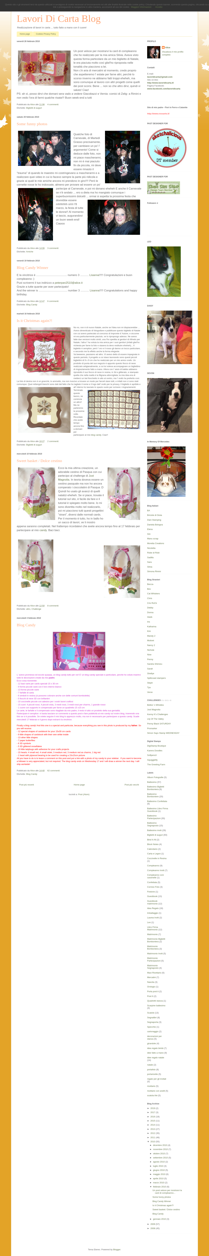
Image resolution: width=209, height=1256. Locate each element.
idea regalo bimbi (155, 1048)
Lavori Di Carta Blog (59, 18)
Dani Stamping (154, 520)
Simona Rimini (154, 571)
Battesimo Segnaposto (152, 824)
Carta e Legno (154, 853)
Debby (150, 607)
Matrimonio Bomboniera (153, 947)
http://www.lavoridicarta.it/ (160, 83)
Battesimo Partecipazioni (154, 817)
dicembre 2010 (160, 1145)
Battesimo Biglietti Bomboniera (155, 788)
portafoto (151, 1069)
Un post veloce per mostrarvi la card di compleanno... (167, 1191)
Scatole (150, 1013)
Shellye (150, 673)
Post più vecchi (132, 784)
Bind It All (151, 839)
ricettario (151, 1086)
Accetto (158, 7)
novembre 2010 (160, 1149)
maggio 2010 (159, 1174)
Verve (150, 692)
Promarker (152, 728)
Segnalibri (152, 1017)
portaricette (152, 1074)
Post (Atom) (84, 794)
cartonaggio (152, 1031)
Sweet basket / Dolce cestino (39, 461)
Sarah (150, 668)
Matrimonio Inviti (155, 953)
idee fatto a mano (155, 1053)
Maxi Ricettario (154, 972)
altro (28, 609)
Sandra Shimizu (154, 664)
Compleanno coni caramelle (155, 876)
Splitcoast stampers (156, 678)
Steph (150, 683)
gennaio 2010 (160, 1219)
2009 (153, 1224)
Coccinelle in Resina (157, 858)
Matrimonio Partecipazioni (154, 959)
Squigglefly (152, 760)
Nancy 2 (151, 645)
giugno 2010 (159, 1170)
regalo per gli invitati (156, 1079)
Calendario (152, 849)
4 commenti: (53, 104)
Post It (150, 996)
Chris (149, 598)
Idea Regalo (153, 908)
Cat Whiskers (153, 593)
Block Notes (152, 844)
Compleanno (153, 865)
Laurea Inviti (153, 917)
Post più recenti (26, 784)
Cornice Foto (153, 887)
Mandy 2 (151, 636)
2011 (153, 1137)
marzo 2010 (159, 1182)
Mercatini (151, 977)
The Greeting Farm (156, 764)
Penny (150, 659)
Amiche (29, 251)
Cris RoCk (152, 603)
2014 (153, 1125)
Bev (149, 589)
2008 (153, 1228)
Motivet (150, 640)
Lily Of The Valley (155, 719)
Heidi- (150, 617)
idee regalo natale (155, 1057)
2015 (153, 1120)
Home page (25, 34)
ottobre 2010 (159, 1153)
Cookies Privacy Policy (46, 34)
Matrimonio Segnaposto (152, 966)
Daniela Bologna (155, 524)
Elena (150, 529)
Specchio (151, 1027)
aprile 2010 (158, 1178)
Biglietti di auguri (34, 108)
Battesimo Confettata (157, 801)
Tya (149, 687)
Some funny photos (32, 124)
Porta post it (152, 991)
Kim (149, 631)
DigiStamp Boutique (156, 746)
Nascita (150, 982)
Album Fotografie (155, 777)
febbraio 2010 (160, 1186)
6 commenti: (53, 301)
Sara (149, 562)
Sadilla (150, 557)
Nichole (150, 650)
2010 (153, 1141)
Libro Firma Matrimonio (152, 928)
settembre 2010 (160, 1157)
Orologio (151, 986)
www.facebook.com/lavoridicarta (163, 88)
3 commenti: (53, 248)
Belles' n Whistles (155, 705)
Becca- (150, 584)
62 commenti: (53, 770)
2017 (153, 1112)
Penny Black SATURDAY (159, 723)
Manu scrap (152, 538)
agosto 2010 (159, 1162)
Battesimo (152, 782)
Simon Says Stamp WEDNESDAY (163, 733)
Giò (148, 534)
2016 (153, 1116)
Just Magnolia (153, 709)
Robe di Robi (153, 552)
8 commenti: (53, 605)
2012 (153, 1133)
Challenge (36, 609)
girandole (151, 1043)
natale (150, 1065)
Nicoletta (151, 548)
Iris (148, 622)
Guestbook (152, 896)
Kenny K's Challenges (157, 714)
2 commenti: (53, 441)
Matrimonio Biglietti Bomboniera (156, 940)
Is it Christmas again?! (34, 320)
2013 (153, 1129)
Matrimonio (152, 934)
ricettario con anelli (156, 1091)
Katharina (151, 626)
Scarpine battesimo (156, 1005)
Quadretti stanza (155, 1001)
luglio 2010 (158, 1166)
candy (43, 530)
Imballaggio (152, 913)
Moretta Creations (155, 543)
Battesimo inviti (154, 830)
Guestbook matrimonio (152, 902)
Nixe (149, 654)
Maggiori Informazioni (141, 7)
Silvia (149, 567)
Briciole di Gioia (154, 515)
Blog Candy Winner (32, 267)
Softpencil (152, 755)
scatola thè (152, 1095)
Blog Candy (31, 304)
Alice (167, 47)
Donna (150, 612)
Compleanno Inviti (155, 870)
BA (148, 510)
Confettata (152, 882)
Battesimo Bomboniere (153, 795)
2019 (153, 1108)
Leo (149, 922)
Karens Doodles (154, 750)
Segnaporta (152, 1022)
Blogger (116, 1249)
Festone (151, 891)
